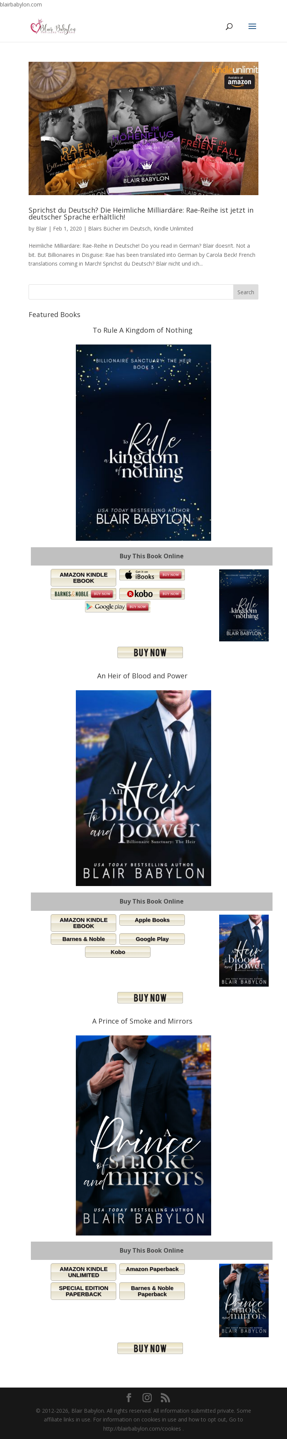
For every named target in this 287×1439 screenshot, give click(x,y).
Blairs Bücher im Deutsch (119, 228)
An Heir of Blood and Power (142, 675)
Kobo (118, 952)
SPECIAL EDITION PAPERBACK (83, 1291)
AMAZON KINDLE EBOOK (83, 577)
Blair (41, 228)
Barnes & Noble (83, 939)
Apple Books (152, 920)
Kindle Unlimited (173, 228)
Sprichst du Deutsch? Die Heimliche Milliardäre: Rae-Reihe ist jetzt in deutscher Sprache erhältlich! (141, 213)
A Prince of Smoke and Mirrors (142, 1021)
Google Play (152, 939)
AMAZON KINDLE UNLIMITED (83, 1272)
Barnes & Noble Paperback (152, 1291)
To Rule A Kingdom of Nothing (142, 330)
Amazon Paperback (152, 1269)
